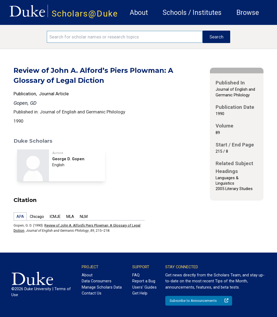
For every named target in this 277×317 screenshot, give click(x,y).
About (139, 13)
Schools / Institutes (192, 13)
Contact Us (91, 293)
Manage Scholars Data (102, 287)
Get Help (139, 293)
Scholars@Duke (85, 14)
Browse (247, 13)
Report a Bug (143, 281)
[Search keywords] (125, 37)
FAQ (136, 275)
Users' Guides (144, 287)
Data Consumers (96, 281)
